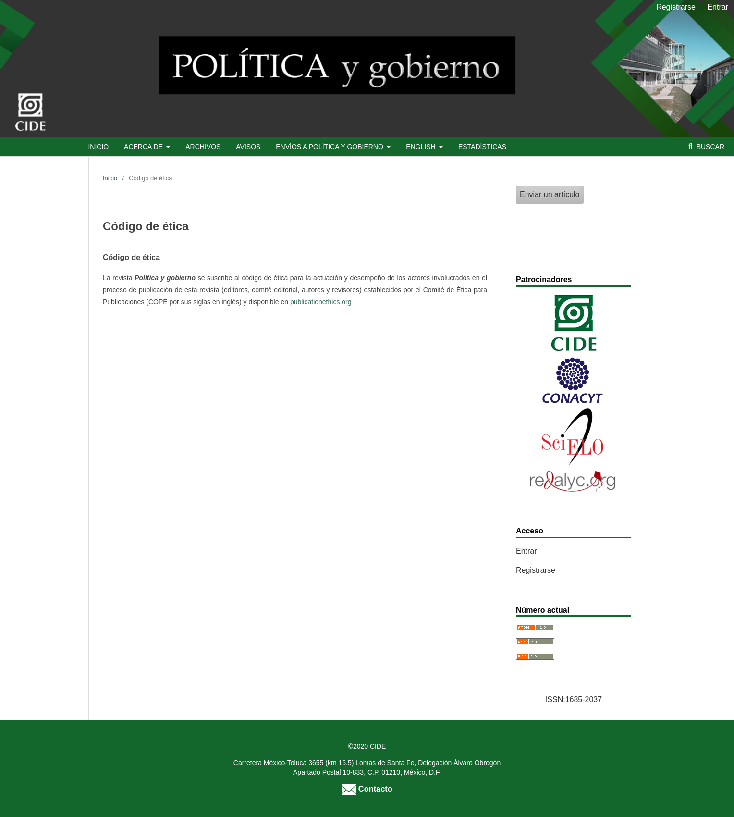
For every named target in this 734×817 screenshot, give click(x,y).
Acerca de (144, 146)
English (421, 146)
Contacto (367, 788)
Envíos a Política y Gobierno (330, 146)
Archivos (202, 146)
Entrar (717, 7)
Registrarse (676, 7)
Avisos (248, 146)
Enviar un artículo (550, 194)
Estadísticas (482, 146)
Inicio (98, 146)
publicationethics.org (321, 302)
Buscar (709, 146)
